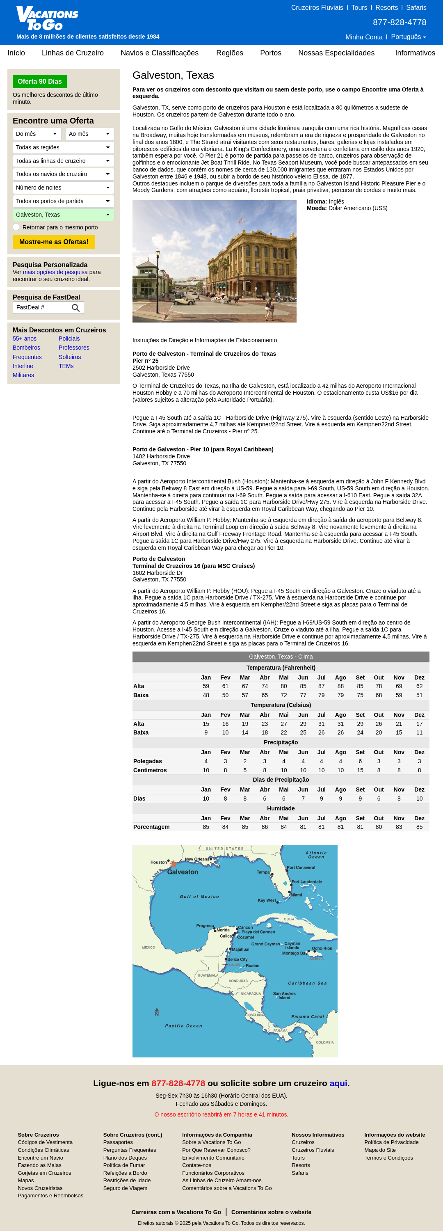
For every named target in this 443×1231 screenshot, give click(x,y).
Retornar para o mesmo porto (60, 227)
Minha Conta (364, 37)
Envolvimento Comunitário (213, 1158)
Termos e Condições (388, 1158)
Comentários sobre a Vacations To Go (227, 1188)
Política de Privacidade (391, 1142)
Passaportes (118, 1142)
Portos (270, 53)
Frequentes (27, 357)
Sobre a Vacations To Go (211, 1142)
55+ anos (25, 338)
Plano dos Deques (125, 1158)
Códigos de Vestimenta (45, 1142)
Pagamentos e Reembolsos (50, 1195)
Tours (359, 7)
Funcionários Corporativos (213, 1173)
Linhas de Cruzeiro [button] (73, 53)
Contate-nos (196, 1165)
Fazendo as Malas (39, 1165)
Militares (23, 375)
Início (16, 53)
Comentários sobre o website (271, 1212)
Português (407, 36)
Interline (23, 366)
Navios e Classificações (160, 53)
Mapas (26, 1180)
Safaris (416, 7)
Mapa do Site (380, 1150)
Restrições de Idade (127, 1180)
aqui (338, 1083)
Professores (74, 347)
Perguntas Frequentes (129, 1150)
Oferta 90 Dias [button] (40, 81)
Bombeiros (26, 347)
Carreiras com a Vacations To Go (176, 1212)
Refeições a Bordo (125, 1173)
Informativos (415, 53)
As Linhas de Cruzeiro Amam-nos (222, 1180)
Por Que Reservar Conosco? (216, 1150)
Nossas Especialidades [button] (336, 53)
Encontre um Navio (40, 1158)
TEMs (66, 366)
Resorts (386, 7)
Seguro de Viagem (125, 1188)
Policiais (69, 338)
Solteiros (70, 357)
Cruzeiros (303, 1142)
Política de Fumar (124, 1165)
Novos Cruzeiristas (40, 1188)
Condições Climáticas (43, 1150)
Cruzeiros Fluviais (317, 7)
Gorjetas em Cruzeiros (44, 1173)
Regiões (229, 53)
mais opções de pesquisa (55, 272)
